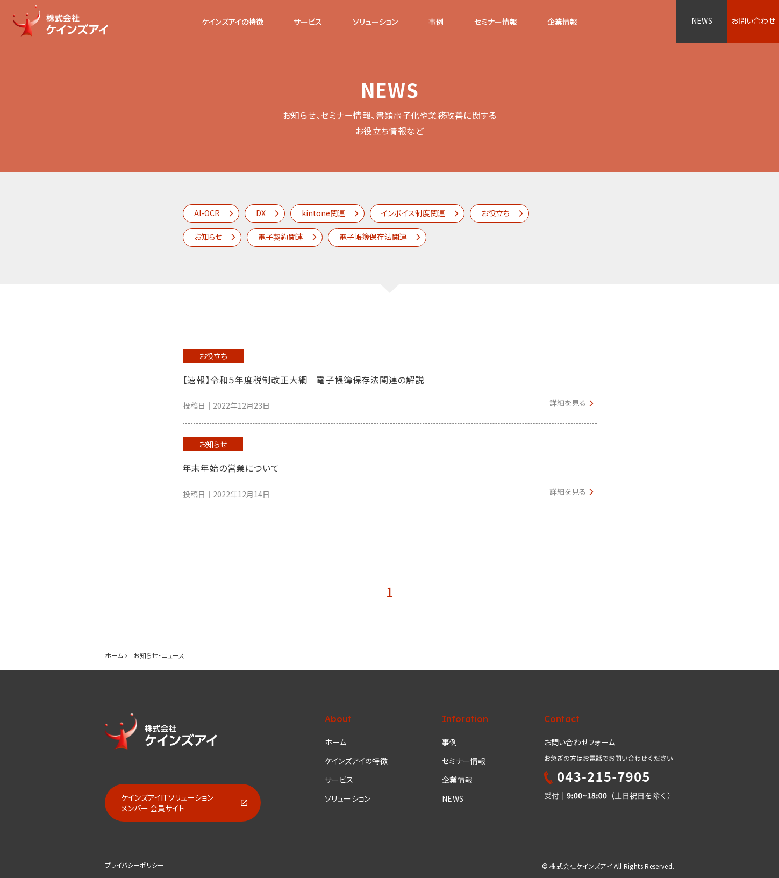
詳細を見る (567, 402)
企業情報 (457, 779)
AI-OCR (207, 213)
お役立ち (495, 213)
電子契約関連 (280, 236)
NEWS (701, 20)
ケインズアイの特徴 (356, 760)
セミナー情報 (464, 760)
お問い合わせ (753, 20)
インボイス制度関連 (413, 213)
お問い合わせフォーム (580, 742)
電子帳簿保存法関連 (373, 236)
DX (261, 213)
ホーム (114, 655)
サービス (308, 21)
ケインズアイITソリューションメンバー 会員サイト (167, 802)
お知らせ (208, 236)
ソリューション (375, 21)
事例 (450, 742)
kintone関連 (323, 213)
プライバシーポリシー (134, 864)
